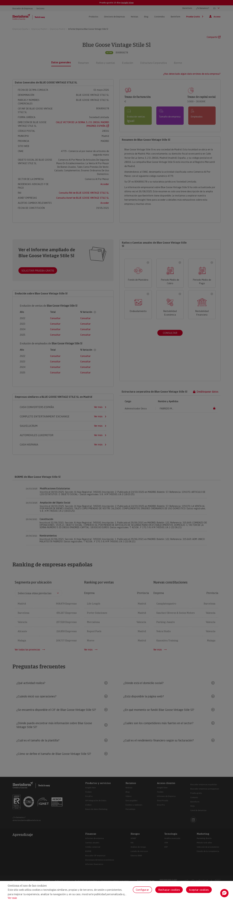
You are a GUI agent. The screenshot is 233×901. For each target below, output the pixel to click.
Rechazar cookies (169, 889)
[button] (224, 893)
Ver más (12, 898)
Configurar (142, 889)
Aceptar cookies (199, 889)
